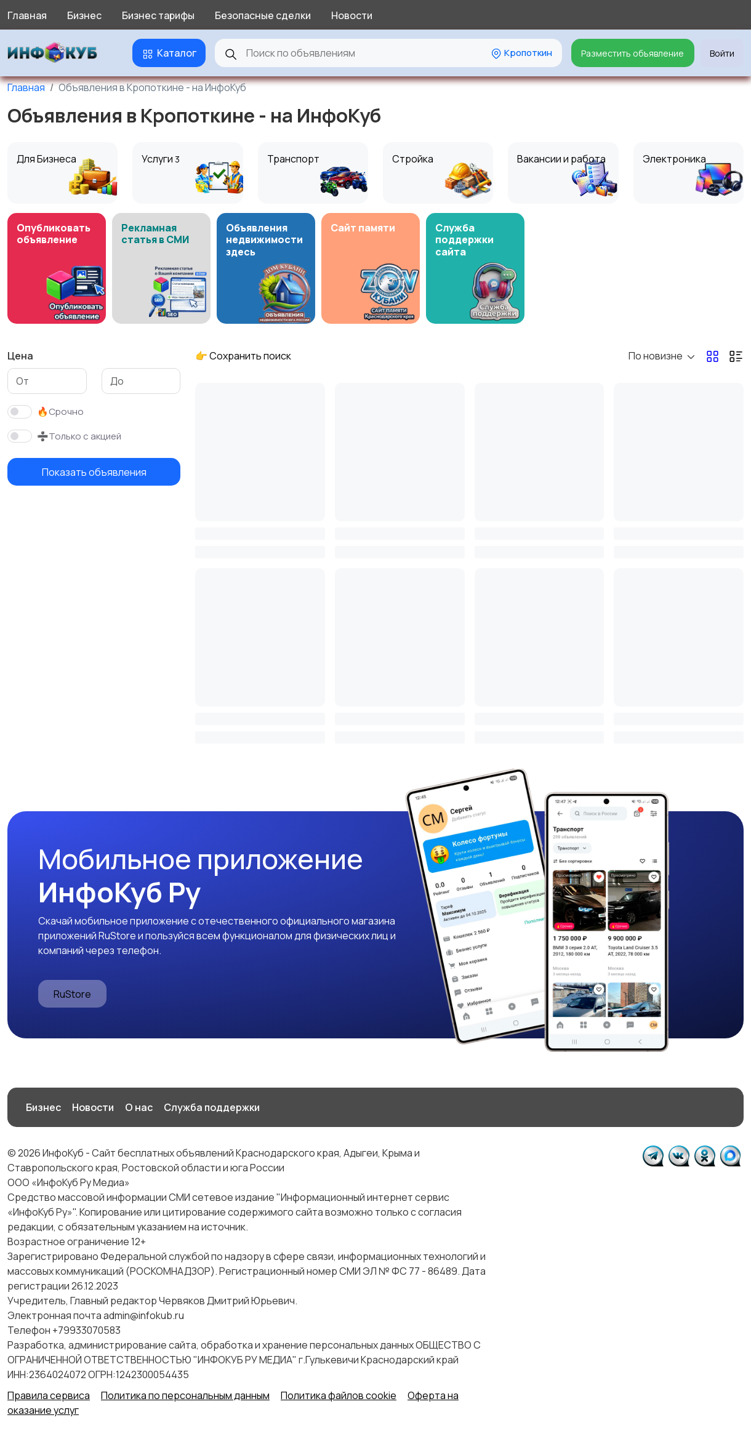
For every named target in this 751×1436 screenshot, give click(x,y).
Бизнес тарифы (158, 15)
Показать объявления (94, 472)
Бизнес (84, 15)
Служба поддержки (212, 1107)
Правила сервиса (48, 1395)
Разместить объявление (632, 53)
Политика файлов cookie (338, 1395)
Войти (722, 53)
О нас (139, 1107)
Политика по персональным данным (185, 1395)
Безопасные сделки (263, 15)
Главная (27, 15)
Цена (20, 356)
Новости (351, 15)
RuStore (72, 994)
